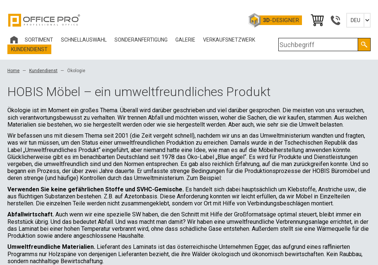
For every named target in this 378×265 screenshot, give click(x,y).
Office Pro (44, 20)
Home (13, 70)
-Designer (281, 20)
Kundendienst (43, 70)
